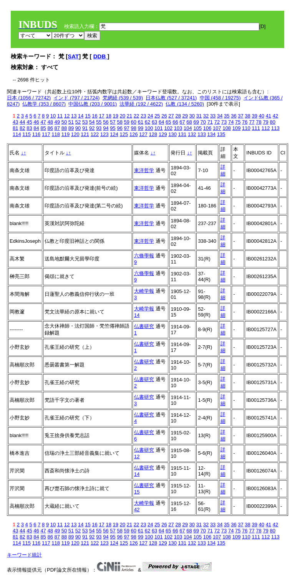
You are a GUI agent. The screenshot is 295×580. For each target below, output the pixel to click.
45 (29, 122)
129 (163, 134)
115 (26, 134)
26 (164, 116)
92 (91, 128)
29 (185, 116)
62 (147, 122)
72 (217, 122)
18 (108, 116)
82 (22, 128)
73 (224, 122)
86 (50, 128)
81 (15, 128)
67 (182, 122)
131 (182, 134)
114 (17, 134)
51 (71, 122)
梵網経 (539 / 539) (123, 98)
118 (55, 134)
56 (105, 122)
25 (157, 116)
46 (36, 122)
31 (199, 116)
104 (188, 128)
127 (143, 134)
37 (240, 116)
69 (196, 122)
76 (244, 122)
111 (256, 128)
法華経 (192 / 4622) (141, 104)
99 (140, 128)
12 (67, 116)
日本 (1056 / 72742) (29, 98)
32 (206, 116)
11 (60, 116)
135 (221, 134)
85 (43, 128)
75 (237, 122)
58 (119, 122)
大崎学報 (144, 291)
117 (46, 134)
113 (275, 128)
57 (112, 122)
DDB (100, 56)
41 (268, 116)
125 (124, 134)
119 (65, 134)
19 (115, 116)
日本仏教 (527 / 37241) (171, 98)
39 (254, 116)
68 (189, 122)
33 (212, 116)
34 (219, 116)
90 (78, 128)
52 (78, 122)
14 (80, 116)
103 (178, 128)
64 (161, 122)
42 (275, 116)
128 (153, 134)
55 (98, 122)
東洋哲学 (144, 170)
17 (101, 116)
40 (261, 116)
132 (192, 134)
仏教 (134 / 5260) (185, 104)
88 (64, 128)
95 (112, 128)
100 (149, 128)
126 (133, 134)
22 (136, 116)
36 (233, 116)
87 (57, 128)
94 (105, 128)
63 (154, 122)
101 (158, 128)
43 (15, 122)
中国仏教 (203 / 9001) (92, 104)
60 (133, 122)
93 (98, 128)
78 (258, 122)
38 (247, 116)
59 (126, 122)
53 (85, 122)
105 (197, 128)
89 (71, 128)
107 (217, 128)
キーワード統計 (24, 555)
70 (203, 122)
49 (57, 122)
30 (192, 116)
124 (114, 134)
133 (201, 134)
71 (210, 122)
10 (53, 116)
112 (266, 128)
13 (73, 116)
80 (272, 122)
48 (50, 122)
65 (168, 122)
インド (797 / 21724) (76, 98)
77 (251, 122)
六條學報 (144, 256)
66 (175, 122)
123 (104, 134)
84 (36, 128)
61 (140, 122)
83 (29, 128)
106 (207, 128)
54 (91, 122)
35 (226, 116)
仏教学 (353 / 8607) (44, 104)
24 (150, 116)
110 (246, 128)
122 (95, 134)
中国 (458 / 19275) (220, 98)
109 (236, 128)
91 (85, 128)
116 (36, 134)
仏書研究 (144, 326)
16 (94, 116)
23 (143, 116)
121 (85, 134)
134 (211, 134)
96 (119, 128)
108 (226, 128)
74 (231, 122)
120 (75, 134)
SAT (73, 56)
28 (178, 116)
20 (122, 116)
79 (265, 122)
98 (133, 128)
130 (172, 134)
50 (64, 122)
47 (43, 122)
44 (22, 122)
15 (87, 116)
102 (168, 128)
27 (171, 116)
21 (129, 116)
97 (126, 128)
